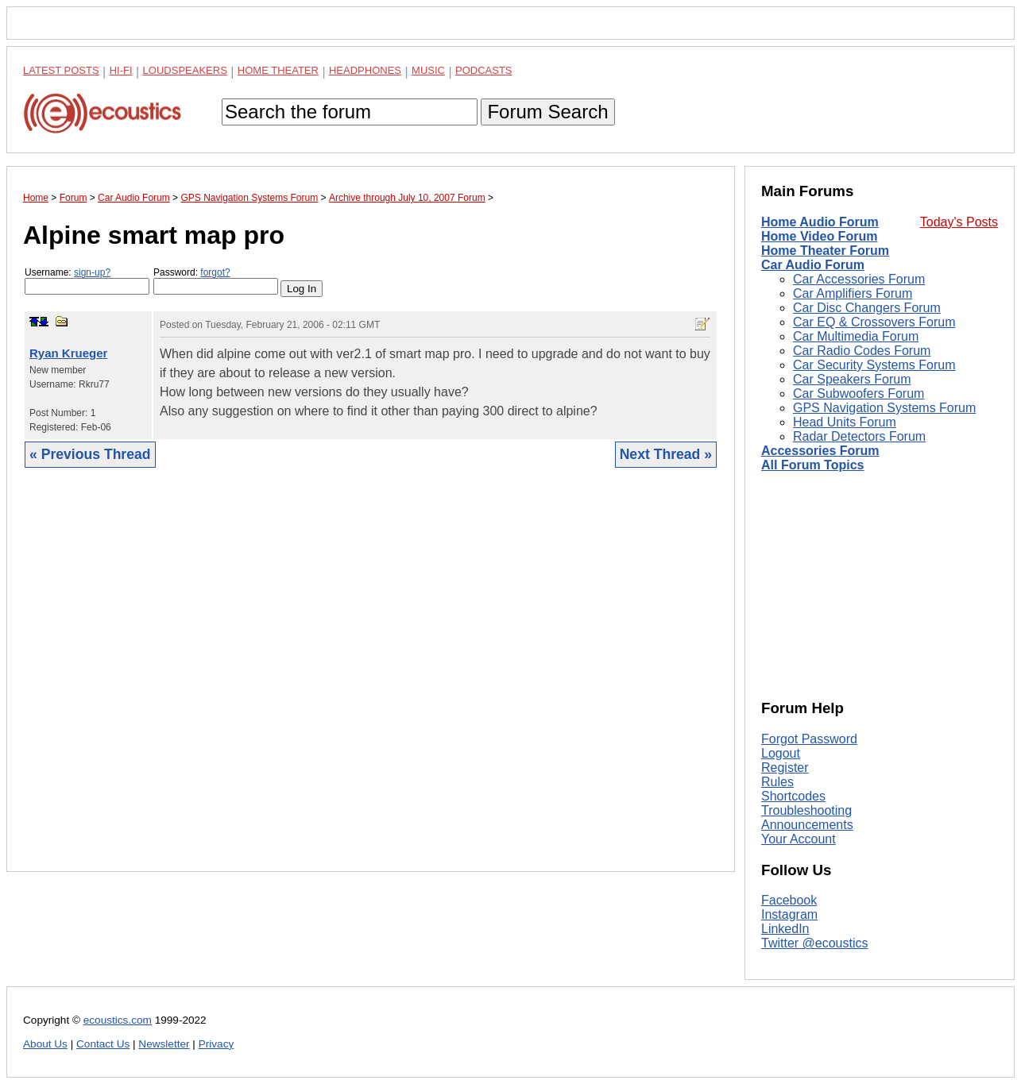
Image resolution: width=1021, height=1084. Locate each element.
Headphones (365, 70)
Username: (87, 281)
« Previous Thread (90, 454)
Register (785, 767)
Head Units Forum (844, 422)
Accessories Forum (820, 450)
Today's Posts (959, 222)
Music (428, 70)
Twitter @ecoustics (814, 943)
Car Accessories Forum (859, 279)
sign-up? (92, 272)
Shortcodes (793, 796)
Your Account (798, 839)
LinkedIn (785, 928)
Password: (215, 281)
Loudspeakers (185, 70)
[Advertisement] (370, 681)
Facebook (789, 900)
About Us (45, 1044)
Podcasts (483, 70)
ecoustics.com (117, 1020)
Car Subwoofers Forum (858, 393)
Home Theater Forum (825, 250)
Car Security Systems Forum (874, 365)
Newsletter (163, 1044)
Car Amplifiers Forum (852, 293)
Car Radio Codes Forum (861, 350)
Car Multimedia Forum (856, 336)
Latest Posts (61, 70)
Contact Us (103, 1044)
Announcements (807, 824)
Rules (777, 782)
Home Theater (278, 70)
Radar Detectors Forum (859, 436)
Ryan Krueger (68, 353)
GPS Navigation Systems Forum (884, 408)
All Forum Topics (812, 465)
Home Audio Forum (820, 222)
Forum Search (547, 111)
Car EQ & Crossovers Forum (874, 322)
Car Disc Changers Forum (867, 307)
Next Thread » (666, 454)
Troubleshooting (806, 810)
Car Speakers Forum (852, 379)
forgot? (215, 272)
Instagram (789, 914)
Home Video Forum (819, 236)
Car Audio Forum (812, 265)
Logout (780, 753)
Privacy (216, 1044)
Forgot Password (809, 739)
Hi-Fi (121, 70)
